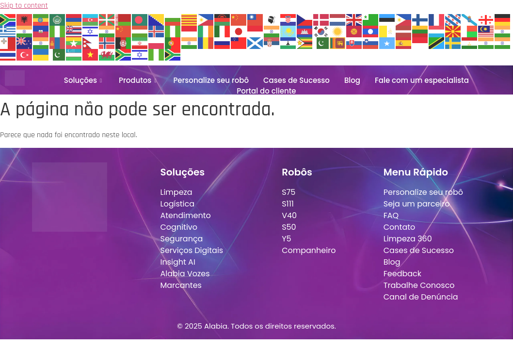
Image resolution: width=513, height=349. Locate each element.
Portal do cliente (266, 91)
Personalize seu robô (211, 80)
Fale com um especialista (422, 80)
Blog (352, 80)
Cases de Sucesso (296, 80)
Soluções (84, 80)
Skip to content (24, 5)
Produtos (139, 80)
